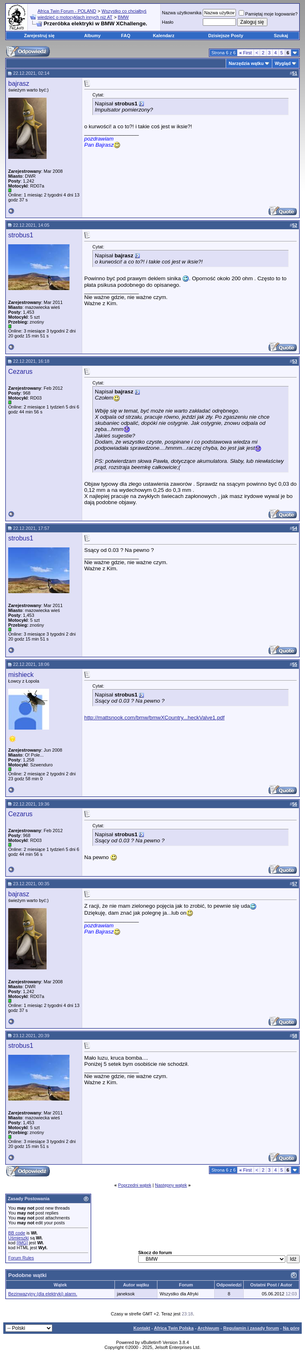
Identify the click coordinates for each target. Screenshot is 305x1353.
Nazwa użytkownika (182, 12)
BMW (123, 17)
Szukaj (281, 35)
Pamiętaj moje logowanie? (268, 13)
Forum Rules (21, 1257)
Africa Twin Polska (174, 1328)
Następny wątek (171, 1185)
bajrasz (18, 83)
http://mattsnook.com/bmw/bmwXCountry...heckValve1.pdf (154, 717)
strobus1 (20, 235)
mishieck (21, 674)
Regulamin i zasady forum (251, 1328)
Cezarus (20, 371)
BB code (16, 1232)
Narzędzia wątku (246, 63)
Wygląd (283, 63)
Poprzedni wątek (134, 1185)
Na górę (291, 1328)
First (245, 52)
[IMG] (22, 1242)
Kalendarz (164, 35)
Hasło (167, 22)
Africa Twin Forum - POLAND (67, 11)
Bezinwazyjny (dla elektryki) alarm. (42, 1293)
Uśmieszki (18, 1237)
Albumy (92, 35)
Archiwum (208, 1328)
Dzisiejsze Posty (225, 35)
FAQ (125, 35)
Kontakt (141, 1328)
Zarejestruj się (39, 35)
